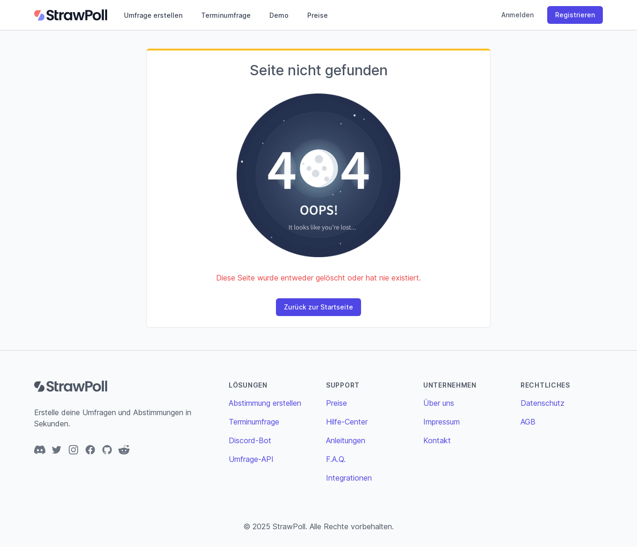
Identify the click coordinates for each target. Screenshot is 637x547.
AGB (528, 421)
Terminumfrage (226, 15)
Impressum (441, 421)
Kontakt (437, 440)
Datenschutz (543, 403)
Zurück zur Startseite (318, 307)
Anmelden (517, 15)
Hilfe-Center (347, 421)
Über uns (438, 403)
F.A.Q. (336, 459)
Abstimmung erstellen (265, 403)
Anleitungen (345, 440)
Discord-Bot (250, 440)
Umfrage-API (251, 459)
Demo (279, 15)
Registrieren (575, 15)
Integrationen (349, 477)
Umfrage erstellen (153, 15)
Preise (317, 15)
